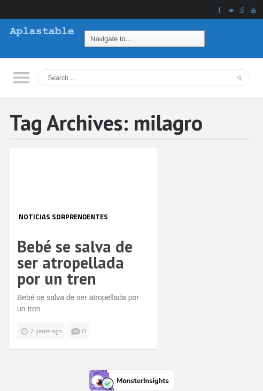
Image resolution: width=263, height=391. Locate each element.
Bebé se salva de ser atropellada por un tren (75, 262)
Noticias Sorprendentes (63, 216)
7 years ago (46, 331)
